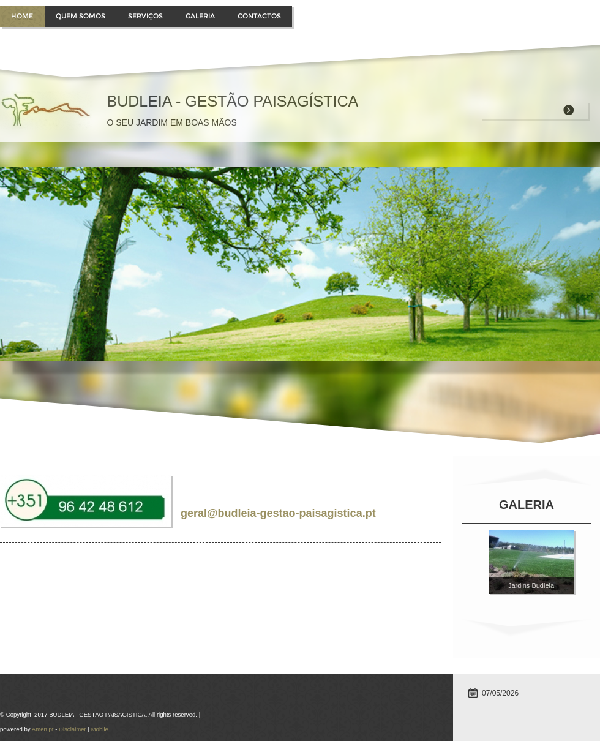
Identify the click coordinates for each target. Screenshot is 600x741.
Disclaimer (72, 729)
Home (22, 16)
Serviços (145, 16)
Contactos (259, 16)
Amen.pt (43, 729)
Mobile (99, 729)
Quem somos (80, 16)
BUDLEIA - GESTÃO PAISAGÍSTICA (232, 101)
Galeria (200, 16)
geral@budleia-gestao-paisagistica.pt (278, 513)
